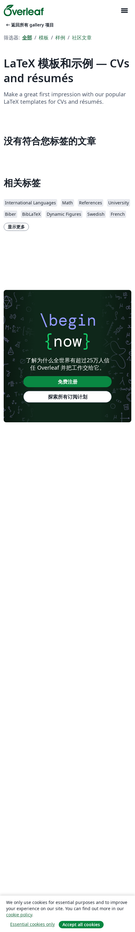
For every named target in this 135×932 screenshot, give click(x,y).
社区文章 (82, 37)
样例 (60, 37)
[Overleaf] (24, 10)
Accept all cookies (81, 924)
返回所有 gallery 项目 (29, 25)
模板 (44, 37)
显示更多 (16, 227)
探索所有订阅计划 (67, 396)
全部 (27, 37)
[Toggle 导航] (124, 10)
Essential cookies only (32, 924)
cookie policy (19, 915)
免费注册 (67, 381)
